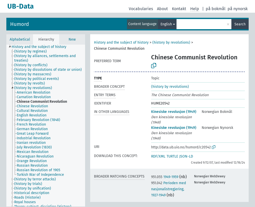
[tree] (45, 125)
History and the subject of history (121, 42)
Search (240, 24)
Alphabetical (20, 39)
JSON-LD (186, 156)
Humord (19, 24)
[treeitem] (41, 47)
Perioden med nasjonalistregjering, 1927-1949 (168, 189)
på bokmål (216, 8)
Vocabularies (141, 8)
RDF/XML (158, 156)
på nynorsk (238, 8)
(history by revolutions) (171, 42)
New (72, 39)
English (166, 24)
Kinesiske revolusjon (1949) (173, 112)
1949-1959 (164, 177)
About (162, 8)
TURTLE (172, 156)
